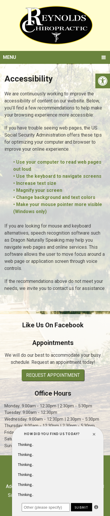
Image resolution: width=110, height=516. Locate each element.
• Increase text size (35, 183)
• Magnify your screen (38, 190)
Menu (9, 57)
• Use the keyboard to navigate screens (58, 176)
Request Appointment (53, 375)
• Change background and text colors (55, 197)
